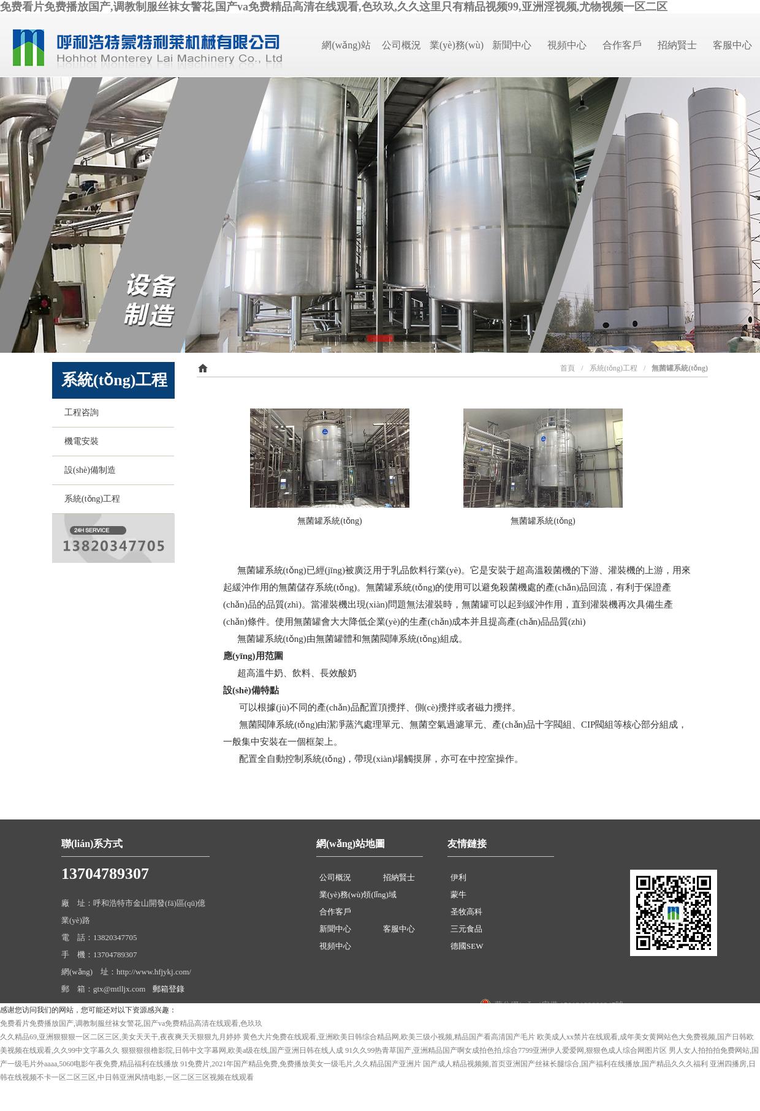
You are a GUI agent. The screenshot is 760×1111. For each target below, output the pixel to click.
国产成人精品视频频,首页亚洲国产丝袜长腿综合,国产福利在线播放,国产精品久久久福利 (565, 1064)
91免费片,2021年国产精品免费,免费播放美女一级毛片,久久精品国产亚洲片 (300, 1064)
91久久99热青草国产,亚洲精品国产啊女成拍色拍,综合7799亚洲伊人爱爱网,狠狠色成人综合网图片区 (506, 1050)
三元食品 (466, 928)
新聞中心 (511, 45)
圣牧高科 (466, 911)
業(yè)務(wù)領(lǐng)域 (358, 894)
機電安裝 (79, 441)
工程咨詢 (79, 412)
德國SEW (466, 946)
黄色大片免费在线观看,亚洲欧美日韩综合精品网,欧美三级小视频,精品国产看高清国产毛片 (389, 1037)
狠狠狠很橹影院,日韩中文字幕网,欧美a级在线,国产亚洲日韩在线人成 (232, 1050)
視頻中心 (567, 45)
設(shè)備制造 (87, 470)
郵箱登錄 (168, 988)
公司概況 (401, 45)
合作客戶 (622, 45)
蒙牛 (458, 894)
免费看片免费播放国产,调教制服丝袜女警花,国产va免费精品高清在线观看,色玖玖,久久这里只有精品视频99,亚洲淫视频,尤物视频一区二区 (333, 7)
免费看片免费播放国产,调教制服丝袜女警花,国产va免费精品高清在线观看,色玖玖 (131, 1023)
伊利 (458, 877)
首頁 (567, 368)
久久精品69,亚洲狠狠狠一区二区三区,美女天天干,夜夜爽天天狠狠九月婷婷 (120, 1037)
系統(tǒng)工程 (89, 499)
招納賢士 (677, 45)
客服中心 (732, 45)
